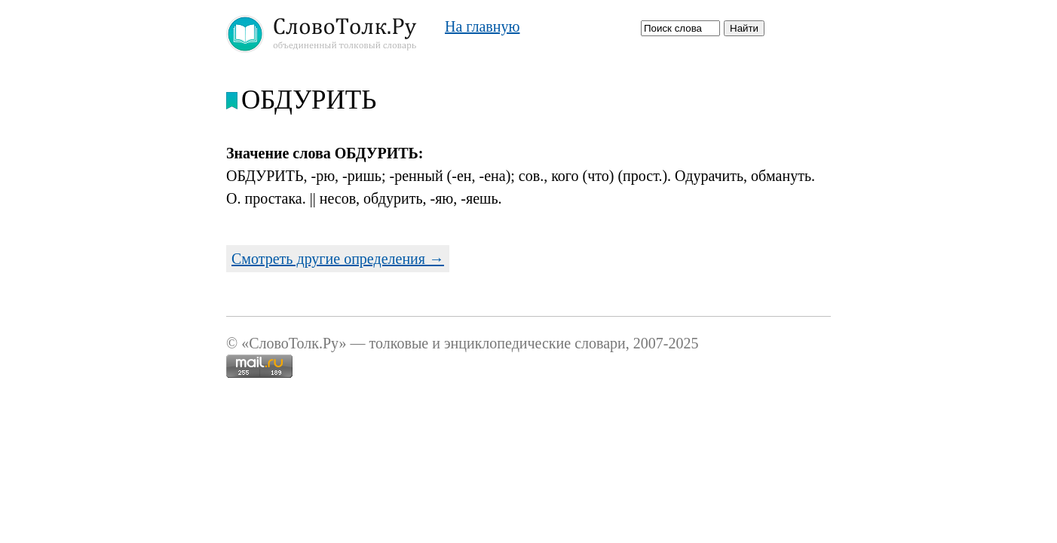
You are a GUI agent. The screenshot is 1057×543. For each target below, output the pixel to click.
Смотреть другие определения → (337, 258)
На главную (482, 26)
